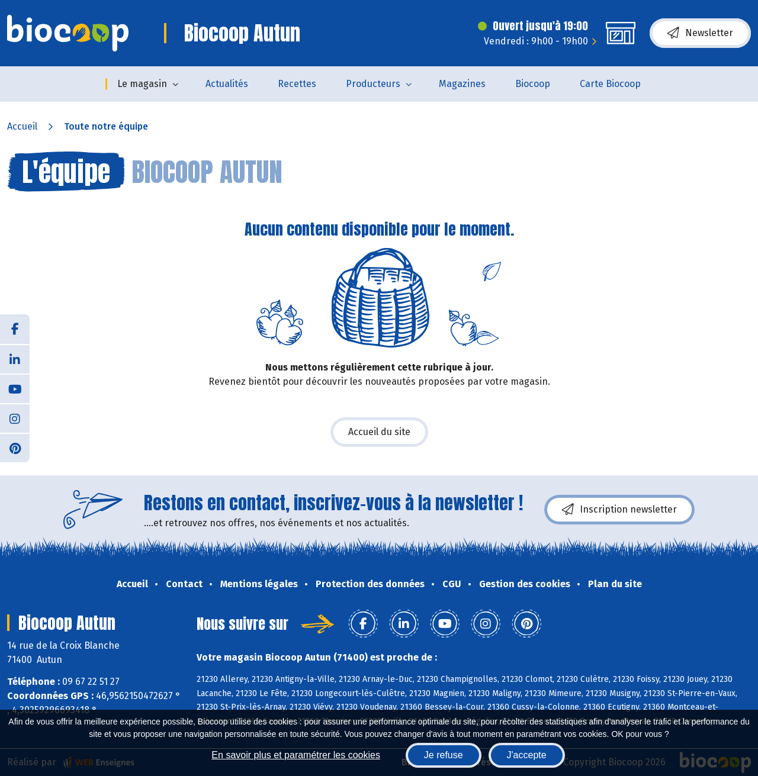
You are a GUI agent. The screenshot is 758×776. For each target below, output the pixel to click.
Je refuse (443, 755)
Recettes (297, 83)
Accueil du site (379, 431)
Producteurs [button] (373, 83)
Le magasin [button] (142, 83)
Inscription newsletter (619, 510)
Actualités (226, 83)
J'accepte (527, 755)
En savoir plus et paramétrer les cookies (295, 755)
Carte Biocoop (610, 83)
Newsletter (700, 33)
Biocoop (532, 83)
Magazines (462, 83)
